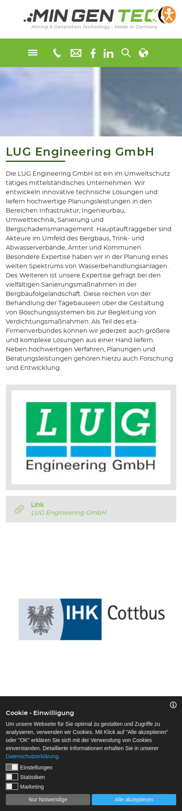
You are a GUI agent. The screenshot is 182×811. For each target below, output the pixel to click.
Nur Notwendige (48, 799)
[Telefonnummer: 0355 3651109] (56, 52)
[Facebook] (93, 52)
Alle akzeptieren (134, 799)
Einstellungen (29, 767)
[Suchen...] (126, 52)
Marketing (25, 786)
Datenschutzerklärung (32, 756)
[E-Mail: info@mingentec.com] (76, 52)
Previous (6, 613)
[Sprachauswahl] (143, 52)
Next (176, 613)
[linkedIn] (108, 53)
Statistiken (25, 776)
